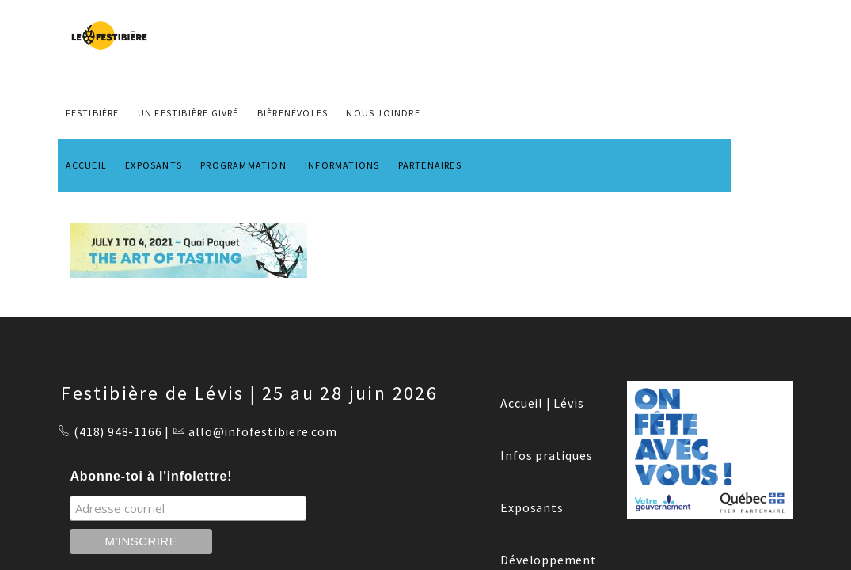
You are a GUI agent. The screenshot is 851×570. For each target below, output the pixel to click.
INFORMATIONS (342, 165)
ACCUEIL (86, 165)
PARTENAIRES (430, 165)
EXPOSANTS (153, 165)
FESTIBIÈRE (93, 113)
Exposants (531, 507)
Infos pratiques (546, 455)
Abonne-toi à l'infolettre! (151, 476)
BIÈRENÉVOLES (292, 113)
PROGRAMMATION (243, 165)
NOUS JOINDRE (383, 113)
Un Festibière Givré (188, 113)
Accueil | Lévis (541, 403)
